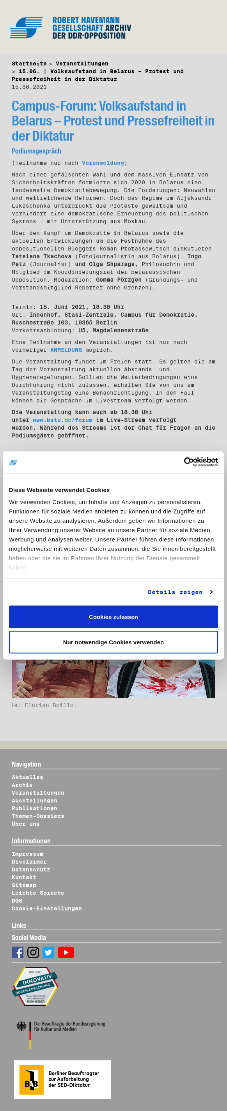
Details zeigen (175, 592)
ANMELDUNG (66, 350)
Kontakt (24, 877)
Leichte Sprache (38, 893)
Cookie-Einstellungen (47, 908)
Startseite (29, 63)
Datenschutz (31, 869)
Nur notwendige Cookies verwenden (113, 642)
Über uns (26, 824)
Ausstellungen (34, 800)
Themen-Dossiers (38, 816)
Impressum (27, 854)
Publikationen (34, 808)
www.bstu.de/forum (62, 420)
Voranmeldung (103, 163)
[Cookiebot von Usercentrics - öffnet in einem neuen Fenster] (184, 462)
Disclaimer (29, 862)
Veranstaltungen (82, 63)
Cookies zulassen (113, 616)
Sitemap (24, 885)
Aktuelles (27, 777)
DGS (17, 901)
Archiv (22, 785)
